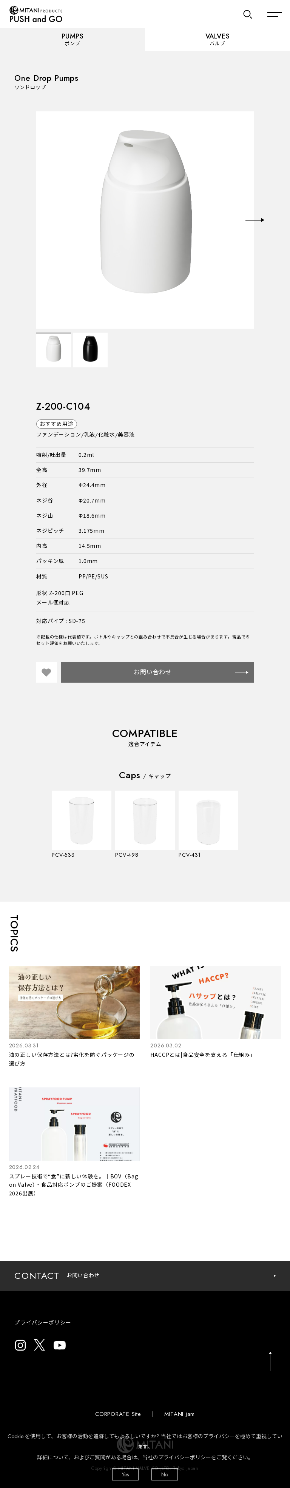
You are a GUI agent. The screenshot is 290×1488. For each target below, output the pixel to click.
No (164, 1474)
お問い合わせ (191, 672)
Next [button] (254, 220)
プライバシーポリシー (42, 1322)
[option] (145, 220)
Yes (125, 1474)
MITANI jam (179, 1414)
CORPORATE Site (118, 1414)
